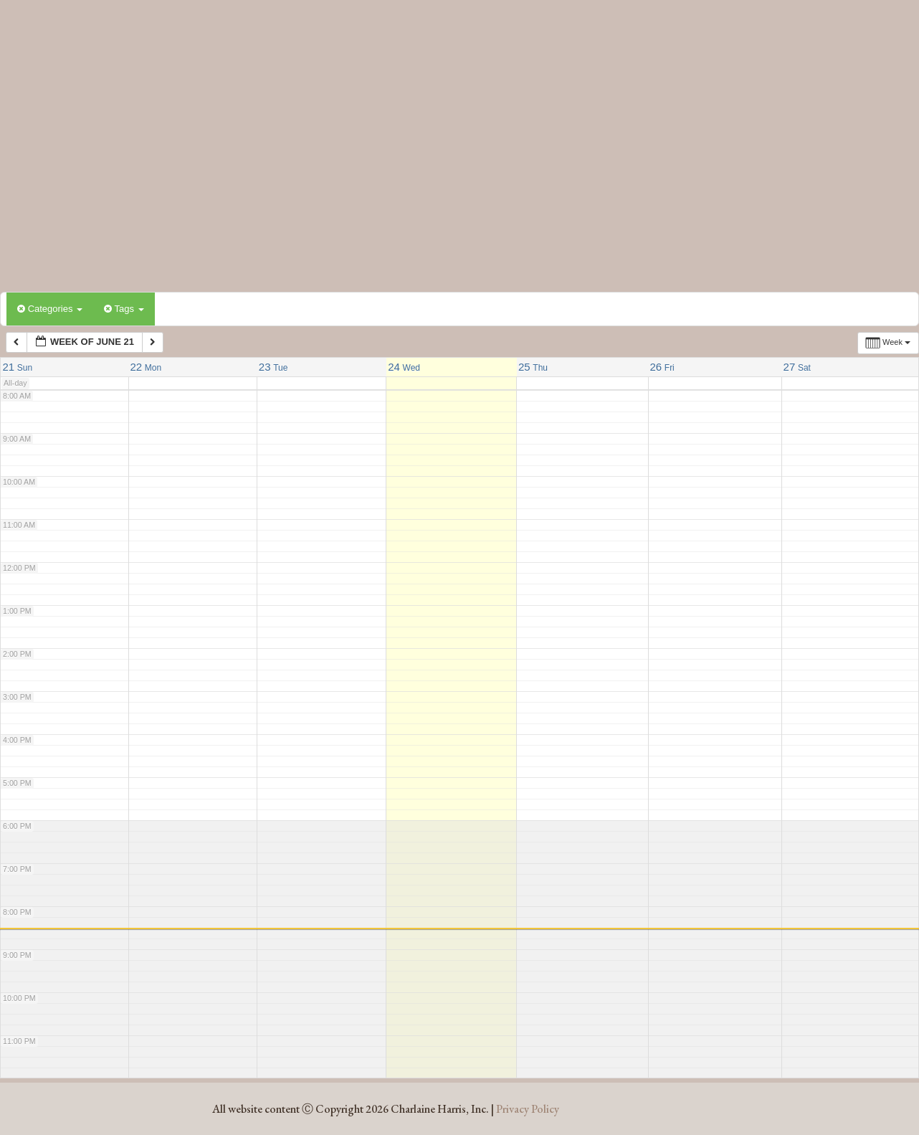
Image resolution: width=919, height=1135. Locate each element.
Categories (49, 308)
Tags (123, 308)
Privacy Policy (527, 1108)
